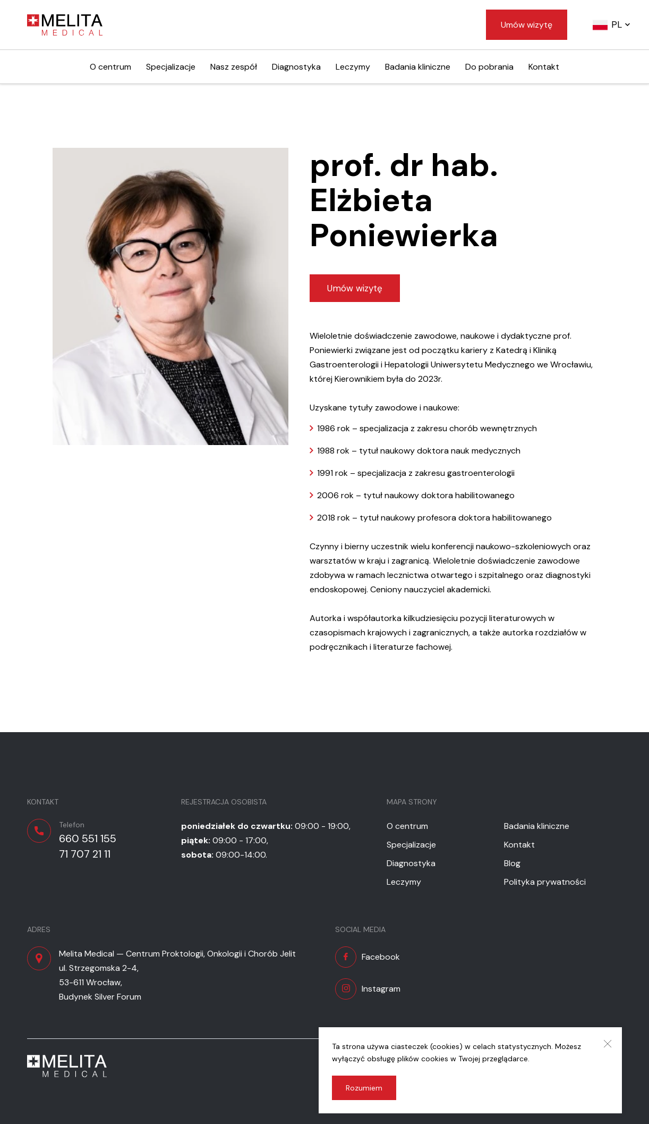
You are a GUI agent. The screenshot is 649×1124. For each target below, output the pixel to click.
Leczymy (353, 66)
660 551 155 (87, 838)
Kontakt (543, 66)
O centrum (110, 66)
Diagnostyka (296, 66)
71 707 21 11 (84, 854)
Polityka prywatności (545, 881)
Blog (512, 863)
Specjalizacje (170, 66)
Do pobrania (489, 66)
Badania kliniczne (417, 66)
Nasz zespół (233, 66)
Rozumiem (364, 1088)
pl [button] (616, 24)
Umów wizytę (526, 24)
